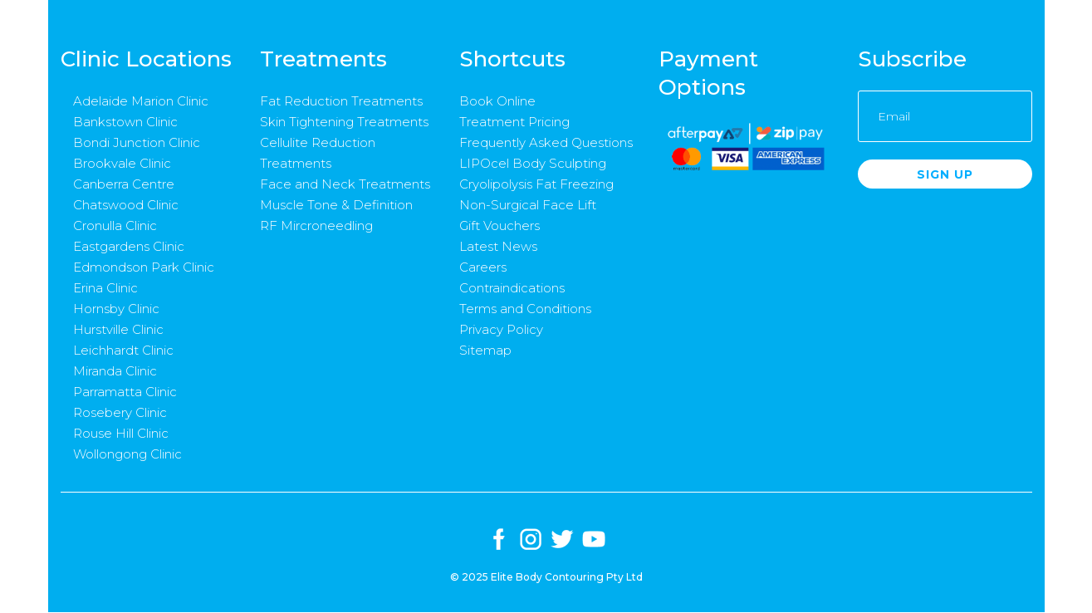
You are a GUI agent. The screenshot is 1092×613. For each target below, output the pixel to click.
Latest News (498, 246)
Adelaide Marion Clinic (140, 101)
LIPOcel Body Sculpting (532, 163)
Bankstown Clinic (125, 122)
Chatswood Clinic (126, 205)
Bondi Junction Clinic (136, 142)
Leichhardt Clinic (123, 350)
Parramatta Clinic (125, 392)
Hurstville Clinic (118, 329)
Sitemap (485, 350)
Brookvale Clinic (122, 163)
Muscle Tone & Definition (336, 205)
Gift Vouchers (499, 225)
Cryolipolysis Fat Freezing (536, 184)
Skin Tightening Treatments (344, 122)
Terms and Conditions (525, 308)
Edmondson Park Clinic (143, 267)
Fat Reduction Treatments (341, 101)
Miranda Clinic (115, 371)
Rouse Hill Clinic (121, 433)
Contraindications (512, 288)
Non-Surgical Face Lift (527, 205)
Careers (483, 267)
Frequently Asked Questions (546, 142)
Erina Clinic (105, 288)
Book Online (497, 101)
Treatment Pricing (514, 122)
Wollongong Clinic (127, 454)
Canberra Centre (123, 184)
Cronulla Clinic (115, 225)
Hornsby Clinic (116, 308)
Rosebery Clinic (120, 412)
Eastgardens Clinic (128, 246)
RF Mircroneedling (316, 225)
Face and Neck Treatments (345, 184)
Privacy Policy (501, 329)
